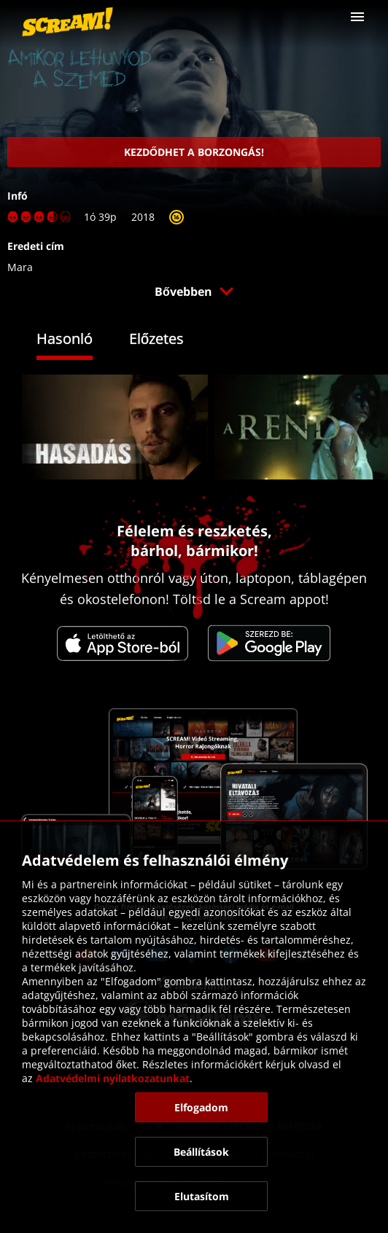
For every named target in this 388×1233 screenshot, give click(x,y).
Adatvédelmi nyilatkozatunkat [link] (113, 1078)
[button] (357, 17)
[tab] (75, 340)
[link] (67, 21)
